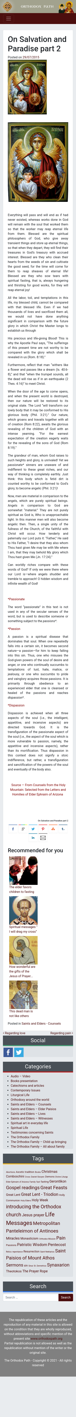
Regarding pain (61, 1033)
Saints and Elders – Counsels (31, 1104)
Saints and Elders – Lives (28, 1114)
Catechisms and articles (27, 1085)
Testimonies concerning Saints (32, 1132)
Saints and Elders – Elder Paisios (33, 1109)
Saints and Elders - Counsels (41, 1023)
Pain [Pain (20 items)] (60, 1238)
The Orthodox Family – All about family (38, 1146)
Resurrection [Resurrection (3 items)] (32, 1251)
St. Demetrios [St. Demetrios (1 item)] (40, 1266)
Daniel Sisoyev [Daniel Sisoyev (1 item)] (37, 1177)
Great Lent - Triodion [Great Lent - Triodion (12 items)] (39, 1194)
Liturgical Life (20, 1095)
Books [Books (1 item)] (38, 1172)
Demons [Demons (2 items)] (50, 1176)
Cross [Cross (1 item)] (27, 1177)
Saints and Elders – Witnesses (32, 1118)
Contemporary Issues (25, 1090)
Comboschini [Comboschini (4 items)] (15, 1176)
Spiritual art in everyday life (29, 1123)
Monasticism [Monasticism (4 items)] (29, 1238)
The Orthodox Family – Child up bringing (38, 1142)
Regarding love (14, 1033)
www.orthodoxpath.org (46, 1338)
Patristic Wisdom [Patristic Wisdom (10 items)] (32, 1244)
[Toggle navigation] (8, 18)
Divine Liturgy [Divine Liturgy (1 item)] (61, 1177)
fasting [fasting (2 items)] (45, 1181)
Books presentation (24, 1081)
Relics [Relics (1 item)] (8, 1251)
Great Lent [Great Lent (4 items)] (13, 1195)
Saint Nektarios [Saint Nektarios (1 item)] (47, 1251)
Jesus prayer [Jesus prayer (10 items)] (33, 1215)
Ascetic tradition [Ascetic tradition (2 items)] (25, 1171)
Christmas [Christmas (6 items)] (49, 1171)
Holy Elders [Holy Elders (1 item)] (26, 1200)
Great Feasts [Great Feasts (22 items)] (53, 1187)
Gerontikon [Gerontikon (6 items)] (57, 1181)
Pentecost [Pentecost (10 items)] (57, 1244)
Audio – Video (20, 1076)
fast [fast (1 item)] (38, 1182)
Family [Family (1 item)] (33, 1182)
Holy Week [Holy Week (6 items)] (40, 1200)
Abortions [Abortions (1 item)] (10, 1172)
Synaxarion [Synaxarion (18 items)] (58, 1265)
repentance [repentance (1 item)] (17, 1251)
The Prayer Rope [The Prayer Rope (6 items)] (35, 1271)
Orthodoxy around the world (30, 1100)
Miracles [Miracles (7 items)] (13, 1238)
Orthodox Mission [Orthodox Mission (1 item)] (47, 1239)
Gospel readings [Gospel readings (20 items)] (23, 1187)
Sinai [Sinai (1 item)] (30, 1266)
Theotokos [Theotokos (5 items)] (14, 1271)
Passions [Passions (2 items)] (11, 1245)
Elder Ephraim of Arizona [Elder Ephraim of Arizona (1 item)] (17, 1182)
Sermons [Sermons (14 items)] (14, 1264)
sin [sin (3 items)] (26, 1265)
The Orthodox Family (25, 1137)
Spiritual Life (19, 1128)
